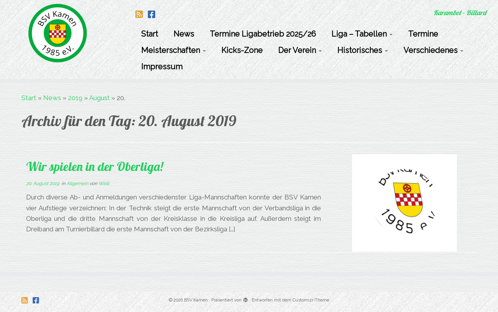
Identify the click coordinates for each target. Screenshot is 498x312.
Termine (423, 34)
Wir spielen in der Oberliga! (94, 166)
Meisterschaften (173, 50)
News (184, 34)
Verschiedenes (433, 50)
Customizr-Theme (311, 300)
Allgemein (78, 183)
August (99, 98)
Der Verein (300, 50)
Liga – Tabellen (362, 34)
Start (149, 34)
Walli (103, 183)
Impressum (161, 66)
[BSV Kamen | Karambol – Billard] (57, 33)
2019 (75, 98)
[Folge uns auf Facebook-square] (154, 14)
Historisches (362, 50)
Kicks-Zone (242, 50)
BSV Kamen (196, 300)
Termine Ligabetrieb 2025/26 (263, 34)
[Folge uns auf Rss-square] (141, 14)
